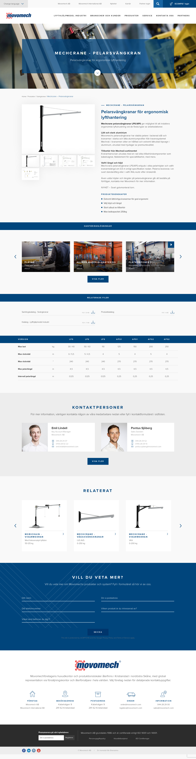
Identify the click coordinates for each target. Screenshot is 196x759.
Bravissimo (114, 755)
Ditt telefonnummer (31, 613)
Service (147, 16)
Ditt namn (26, 602)
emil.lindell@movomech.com (68, 448)
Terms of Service (123, 642)
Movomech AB (32, 709)
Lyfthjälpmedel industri (70, 16)
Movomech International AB (32, 712)
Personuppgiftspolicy (97, 743)
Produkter (132, 16)
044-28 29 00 (164, 709)
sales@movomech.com (163, 712)
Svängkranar (43, 96)
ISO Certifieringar (143, 743)
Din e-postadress (109, 602)
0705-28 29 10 (141, 445)
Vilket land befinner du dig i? (36, 623)
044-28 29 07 (62, 442)
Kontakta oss (165, 16)
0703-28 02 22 (62, 445)
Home (24, 96)
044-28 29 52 (141, 442)
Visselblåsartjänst (121, 743)
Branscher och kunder (105, 16)
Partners (184, 16)
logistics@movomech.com (130, 712)
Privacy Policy (108, 642)
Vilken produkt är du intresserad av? (119, 613)
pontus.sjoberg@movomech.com (149, 448)
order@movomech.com (130, 709)
